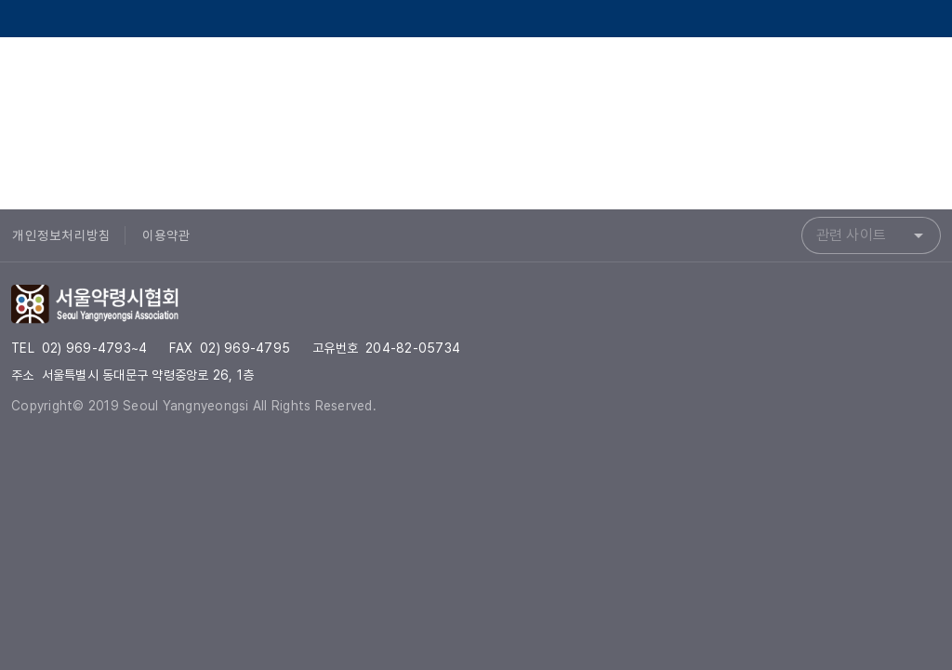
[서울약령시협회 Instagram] (874, 78)
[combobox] (871, 235)
